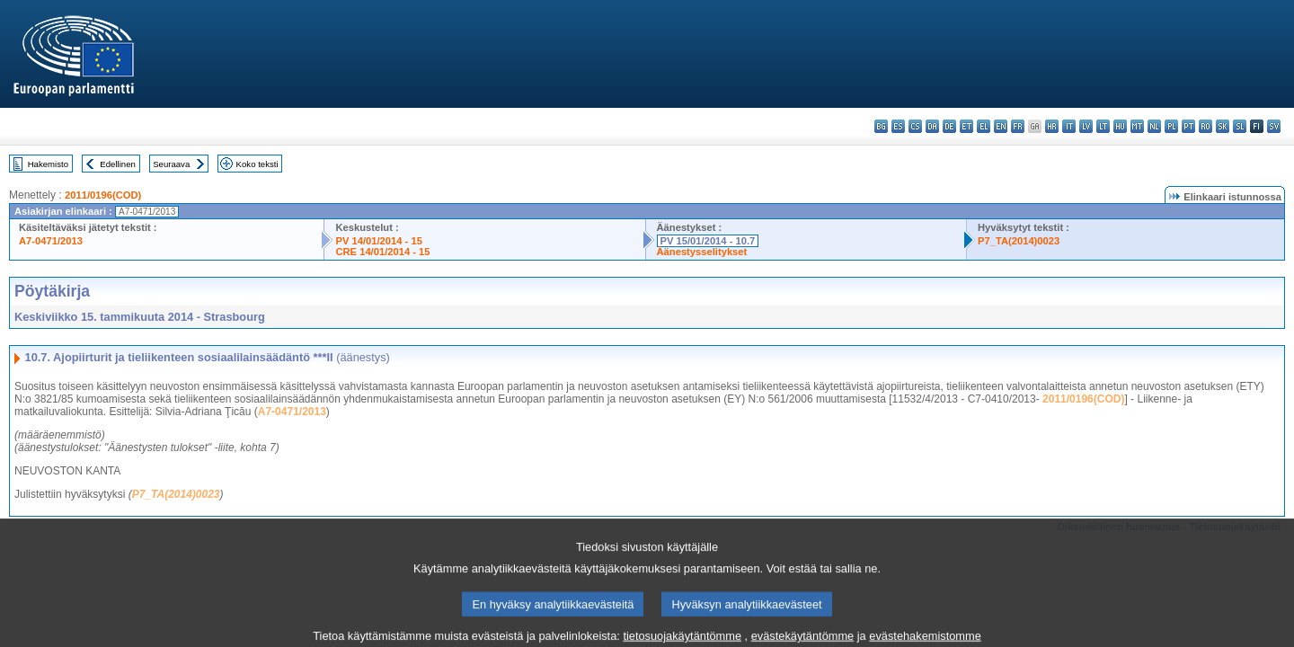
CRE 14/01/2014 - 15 (382, 251)
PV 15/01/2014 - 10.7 (708, 240)
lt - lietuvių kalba (1103, 126)
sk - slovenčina (1222, 126)
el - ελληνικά (983, 126)
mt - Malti (1137, 126)
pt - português (1188, 126)
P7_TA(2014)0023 (1018, 240)
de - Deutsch (949, 126)
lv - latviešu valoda (1086, 126)
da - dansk (932, 126)
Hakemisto (48, 164)
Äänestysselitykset (702, 251)
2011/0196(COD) (103, 195)
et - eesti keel (966, 126)
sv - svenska (1274, 126)
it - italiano (1069, 126)
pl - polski (1171, 126)
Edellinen (117, 164)
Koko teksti (257, 164)
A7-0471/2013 (51, 240)
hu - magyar (1120, 126)
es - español (898, 126)
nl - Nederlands (1154, 126)
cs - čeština (915, 126)
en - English (1000, 126)
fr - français (1017, 126)
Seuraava (171, 164)
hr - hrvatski (1052, 126)
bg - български (881, 126)
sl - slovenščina (1239, 126)
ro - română (1205, 126)
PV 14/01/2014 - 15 (378, 240)
